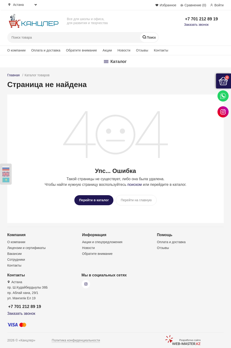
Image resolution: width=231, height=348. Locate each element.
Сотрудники (16, 258)
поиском (134, 185)
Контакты (161, 50)
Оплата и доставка (46, 50)
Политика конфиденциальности (76, 339)
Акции (107, 50)
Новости (124, 50)
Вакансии (14, 253)
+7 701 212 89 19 (201, 19)
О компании (16, 50)
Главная (13, 75)
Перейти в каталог (94, 200)
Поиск (151, 37)
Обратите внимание (81, 50)
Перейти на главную (136, 200)
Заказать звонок (196, 24)
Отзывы (142, 50)
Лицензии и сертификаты (26, 247)
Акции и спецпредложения (102, 241)
